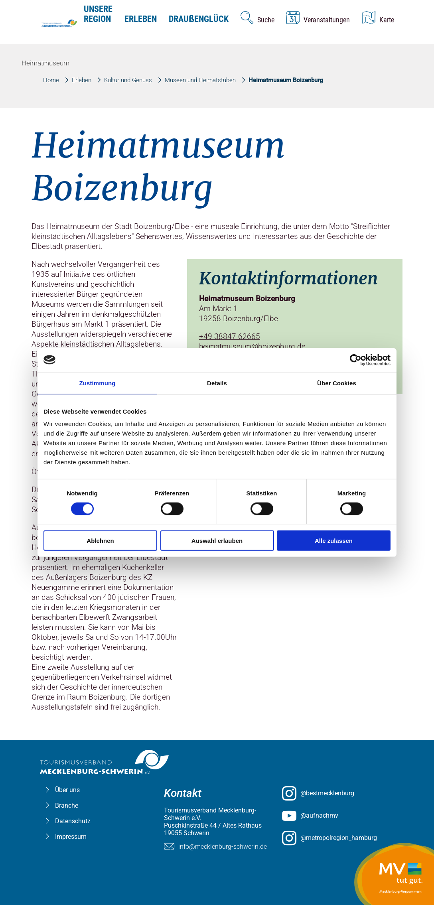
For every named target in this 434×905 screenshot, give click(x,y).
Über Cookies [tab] (336, 382)
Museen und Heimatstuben (200, 80)
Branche (66, 805)
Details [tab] (217, 382)
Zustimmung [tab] (97, 382)
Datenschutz (73, 821)
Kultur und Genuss (128, 80)
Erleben (140, 19)
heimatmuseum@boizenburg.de (252, 346)
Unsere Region (98, 14)
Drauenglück (199, 19)
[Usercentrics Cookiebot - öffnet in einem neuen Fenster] (356, 360)
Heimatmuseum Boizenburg (286, 80)
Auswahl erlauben (217, 540)
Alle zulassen (334, 540)
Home (51, 80)
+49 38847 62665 (229, 336)
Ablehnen (100, 540)
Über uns (67, 790)
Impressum (71, 836)
